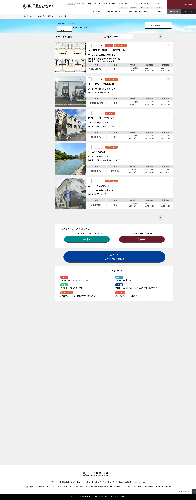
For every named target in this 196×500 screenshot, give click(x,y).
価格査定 (147, 11)
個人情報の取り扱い (84, 486)
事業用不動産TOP (97, 11)
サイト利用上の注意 (163, 486)
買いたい (110, 11)
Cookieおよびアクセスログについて (128, 486)
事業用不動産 (92, 3)
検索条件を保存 (157, 25)
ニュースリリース (51, 486)
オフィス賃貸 (103, 3)
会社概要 (29, 486)
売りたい (118, 11)
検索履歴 (158, 8)
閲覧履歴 (133, 8)
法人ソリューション (156, 3)
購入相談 (87, 233)
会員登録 (174, 11)
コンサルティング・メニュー (133, 11)
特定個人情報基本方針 (103, 486)
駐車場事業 (144, 3)
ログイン (188, 11)
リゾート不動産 (123, 3)
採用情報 (39, 486)
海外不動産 (112, 3)
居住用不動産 (134, 3)
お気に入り (123, 8)
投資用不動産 (81, 3)
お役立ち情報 (157, 11)
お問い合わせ (188, 4)
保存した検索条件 (146, 8)
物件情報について (67, 486)
